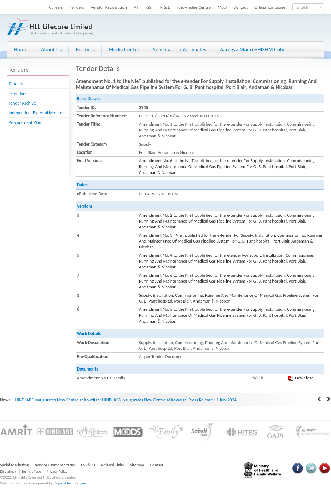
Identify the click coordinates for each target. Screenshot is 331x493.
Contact (240, 7)
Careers (56, 7)
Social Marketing (14, 465)
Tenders (77, 7)
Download (304, 378)
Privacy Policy (57, 471)
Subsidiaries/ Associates (180, 49)
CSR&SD (88, 465)
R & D (165, 7)
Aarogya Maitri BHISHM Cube (252, 49)
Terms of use (31, 471)
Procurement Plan (25, 122)
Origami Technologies (69, 483)
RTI (137, 7)
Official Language (269, 7)
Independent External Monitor (36, 112)
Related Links (112, 465)
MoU (222, 7)
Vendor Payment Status (55, 465)
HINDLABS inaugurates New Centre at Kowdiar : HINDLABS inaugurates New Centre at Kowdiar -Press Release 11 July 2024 (125, 399)
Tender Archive (22, 103)
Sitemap (137, 465)
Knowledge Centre (194, 7)
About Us (51, 49)
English (302, 7)
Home (20, 49)
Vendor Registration (109, 7)
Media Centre (124, 49)
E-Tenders (17, 93)
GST (149, 7)
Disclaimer (8, 471)
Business (85, 49)
